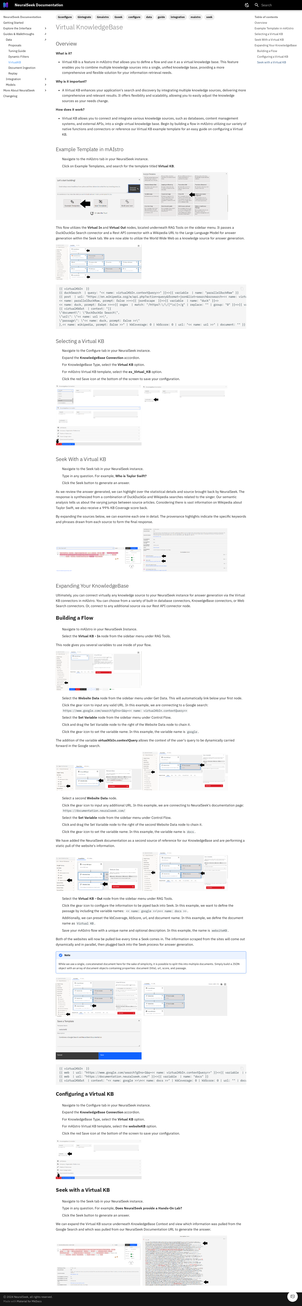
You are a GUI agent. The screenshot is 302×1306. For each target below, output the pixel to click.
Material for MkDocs (29, 1301)
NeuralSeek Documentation (22, 17)
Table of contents (266, 17)
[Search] (276, 5)
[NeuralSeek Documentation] (6, 5)
